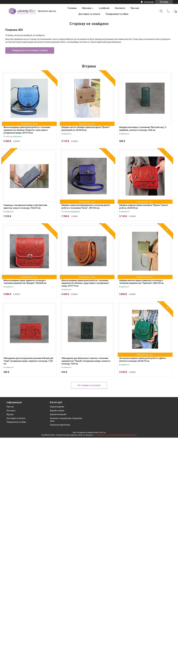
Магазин (86, 8)
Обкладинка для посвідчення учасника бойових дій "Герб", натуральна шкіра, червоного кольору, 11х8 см (28, 361)
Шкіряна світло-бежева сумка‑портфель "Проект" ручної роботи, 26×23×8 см (85, 128)
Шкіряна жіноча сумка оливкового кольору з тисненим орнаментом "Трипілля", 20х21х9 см (141, 281)
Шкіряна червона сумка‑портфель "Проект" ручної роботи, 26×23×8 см (143, 206)
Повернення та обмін (117, 14)
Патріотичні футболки (60, 425)
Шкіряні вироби (57, 407)
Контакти (120, 8)
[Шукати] (161, 11)
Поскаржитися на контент (104, 435)
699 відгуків (149, 2)
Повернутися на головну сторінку (30, 50)
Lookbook (104, 8)
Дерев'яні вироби (58, 414)
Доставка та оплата (89, 14)
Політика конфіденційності (126, 435)
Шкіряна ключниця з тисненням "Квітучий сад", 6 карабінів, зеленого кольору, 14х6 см (142, 128)
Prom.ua (102, 432)
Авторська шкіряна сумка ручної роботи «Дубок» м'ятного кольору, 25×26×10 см (142, 359)
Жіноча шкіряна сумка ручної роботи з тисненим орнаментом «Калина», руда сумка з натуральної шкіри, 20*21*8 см (85, 283)
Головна (72, 8)
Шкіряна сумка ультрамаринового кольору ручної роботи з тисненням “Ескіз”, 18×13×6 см (85, 206)
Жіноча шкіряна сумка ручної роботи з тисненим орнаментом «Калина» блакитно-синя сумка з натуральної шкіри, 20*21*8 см (26, 130)
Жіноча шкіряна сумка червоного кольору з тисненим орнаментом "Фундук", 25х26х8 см (24, 281)
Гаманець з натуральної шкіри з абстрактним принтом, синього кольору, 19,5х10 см (25, 206)
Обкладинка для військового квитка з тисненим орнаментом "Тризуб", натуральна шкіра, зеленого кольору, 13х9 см (86, 361)
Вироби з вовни (57, 410)
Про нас (135, 8)
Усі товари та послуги (89, 385)
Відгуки (10, 414)
